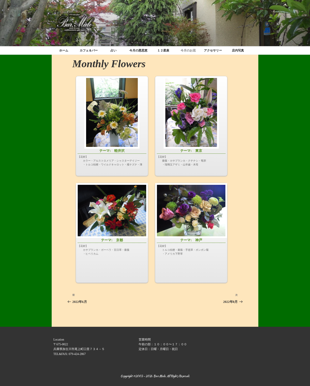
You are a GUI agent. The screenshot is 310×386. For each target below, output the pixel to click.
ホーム (63, 50)
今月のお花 (188, 50)
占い (113, 50)
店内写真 (238, 50)
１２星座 (163, 50)
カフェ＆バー (89, 50)
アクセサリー (213, 50)
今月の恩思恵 (138, 50)
